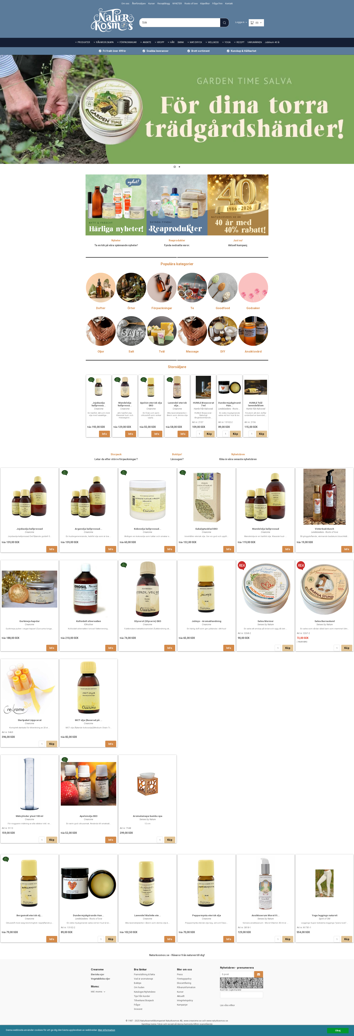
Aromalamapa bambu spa (147, 877)
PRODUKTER (84, 42)
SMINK (181, 42)
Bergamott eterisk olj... (29, 976)
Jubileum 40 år (272, 42)
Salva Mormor (266, 682)
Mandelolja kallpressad (265, 589)
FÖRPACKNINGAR (128, 42)
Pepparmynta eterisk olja (206, 976)
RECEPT (240, 42)
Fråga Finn (217, 3)
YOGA (227, 42)
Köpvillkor (205, 3)
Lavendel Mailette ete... (147, 976)
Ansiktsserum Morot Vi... (266, 976)
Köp (209, 433)
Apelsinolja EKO (88, 877)
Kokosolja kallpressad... (147, 589)
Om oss (125, 3)
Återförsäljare (139, 3)
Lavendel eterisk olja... (177, 404)
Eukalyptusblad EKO (206, 589)
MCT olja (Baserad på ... (88, 781)
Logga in (239, 22)
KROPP (160, 42)
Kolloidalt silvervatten (88, 682)
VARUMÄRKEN (254, 42)
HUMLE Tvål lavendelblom (256, 404)
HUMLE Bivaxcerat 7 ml (203, 404)
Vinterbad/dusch (324, 589)
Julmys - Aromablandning (206, 682)
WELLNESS (213, 42)
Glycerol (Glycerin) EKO (147, 682)
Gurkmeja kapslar (29, 682)
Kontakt (229, 3)
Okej (338, 1030)
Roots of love (191, 3)
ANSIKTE (147, 42)
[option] (98, 406)
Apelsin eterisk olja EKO (151, 404)
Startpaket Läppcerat (29, 781)
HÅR (172, 42)
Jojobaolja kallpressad (29, 589)
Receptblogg (163, 3)
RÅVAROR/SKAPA (105, 42)
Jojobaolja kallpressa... (99, 404)
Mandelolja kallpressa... (125, 404)
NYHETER (177, 3)
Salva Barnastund (325, 682)
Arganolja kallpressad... (88, 589)
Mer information (106, 1029)
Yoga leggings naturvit (324, 976)
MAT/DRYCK (196, 42)
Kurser (151, 3)
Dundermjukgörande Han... (230, 404)
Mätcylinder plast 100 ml (29, 877)
